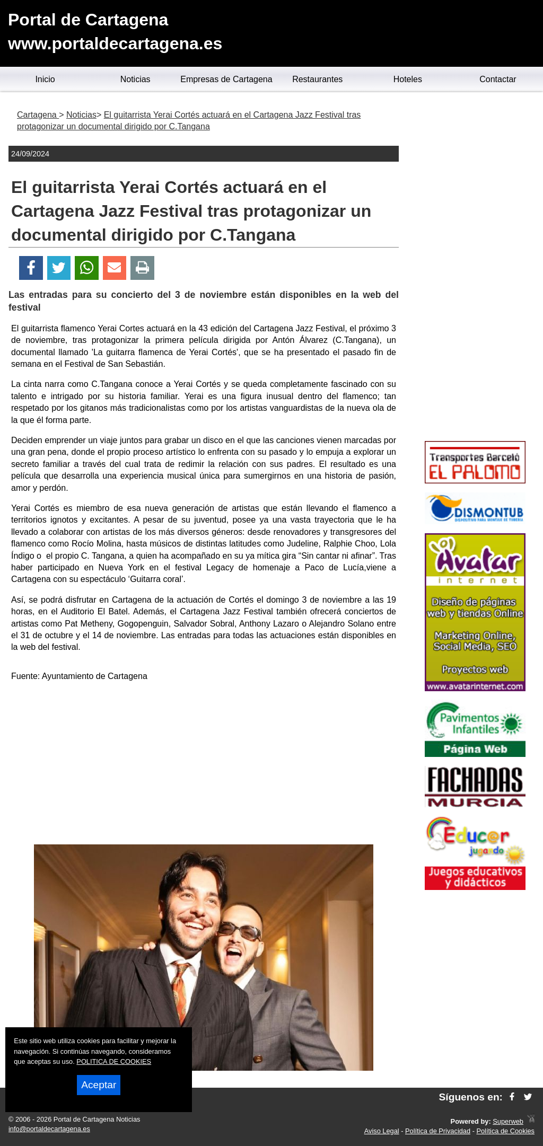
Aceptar (98, 1084)
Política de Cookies (505, 1131)
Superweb (508, 1121)
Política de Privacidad (437, 1131)
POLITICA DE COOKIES (113, 1061)
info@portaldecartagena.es (49, 1129)
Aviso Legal (381, 1131)
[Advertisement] (204, 765)
